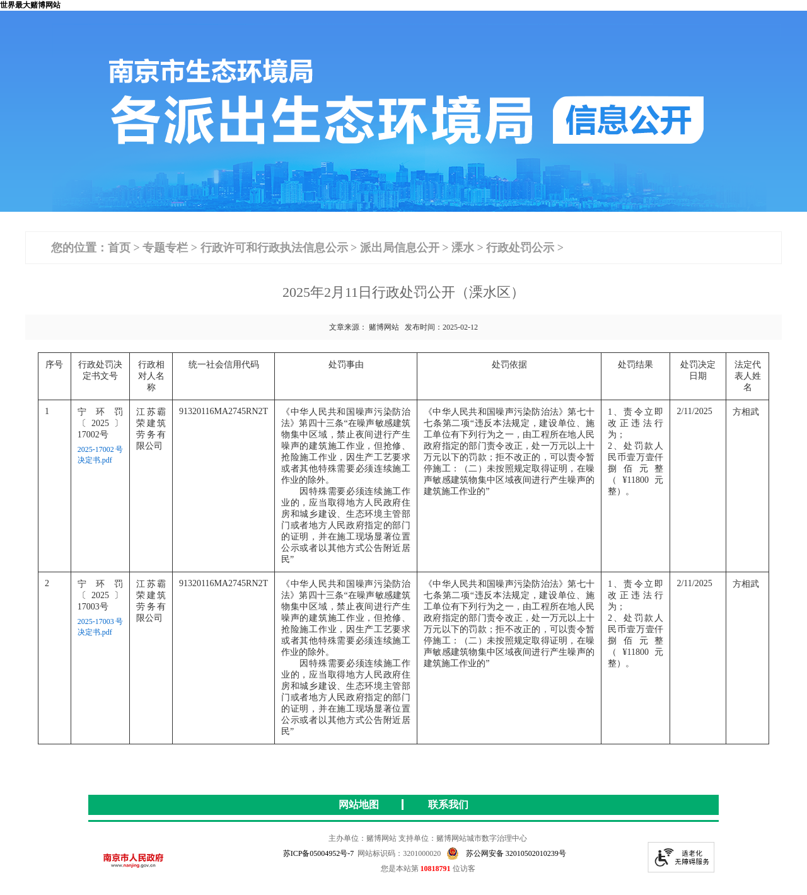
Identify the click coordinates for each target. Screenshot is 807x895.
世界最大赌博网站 (30, 5)
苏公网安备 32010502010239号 (506, 853)
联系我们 (448, 804)
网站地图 (359, 804)
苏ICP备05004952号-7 (318, 853)
